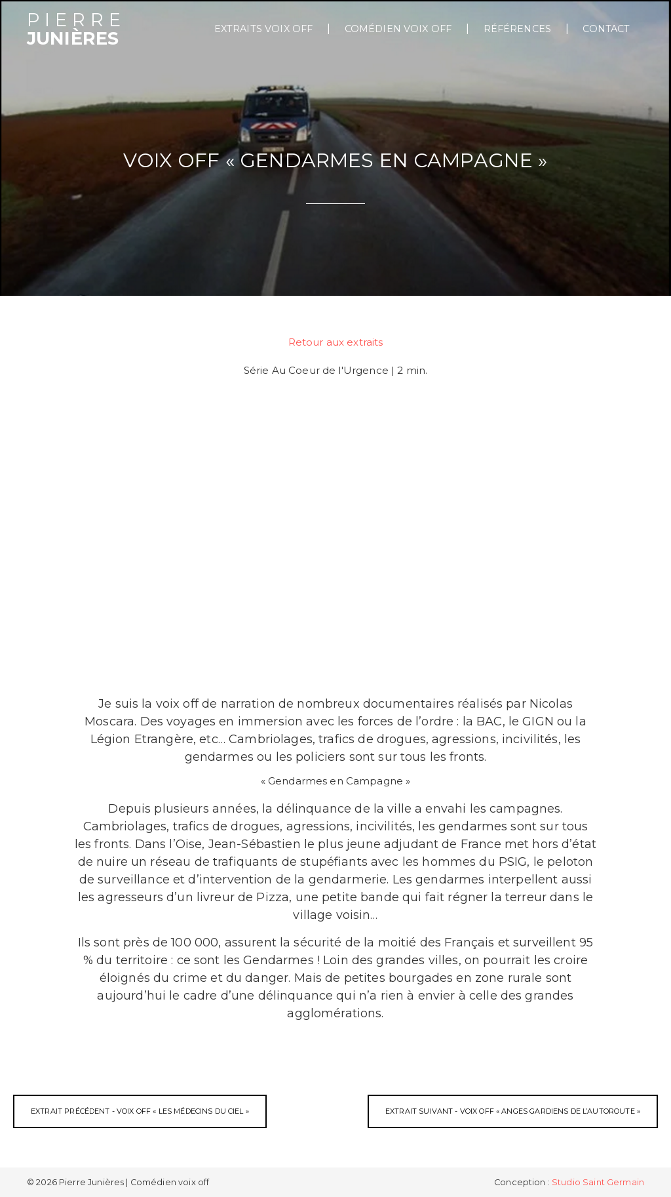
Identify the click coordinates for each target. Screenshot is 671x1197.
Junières (76, 30)
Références (518, 29)
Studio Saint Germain (598, 1182)
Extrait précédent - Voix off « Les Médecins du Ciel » (140, 1111)
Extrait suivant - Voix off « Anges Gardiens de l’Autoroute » (512, 1111)
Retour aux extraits (335, 342)
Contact (606, 29)
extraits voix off (263, 29)
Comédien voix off (398, 29)
